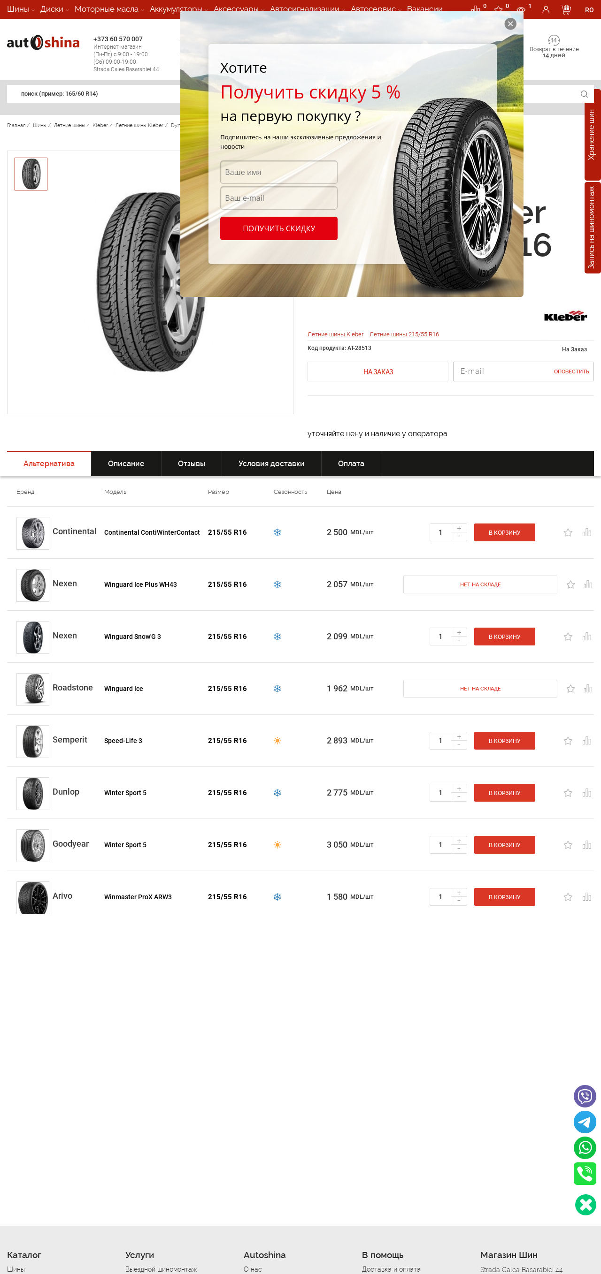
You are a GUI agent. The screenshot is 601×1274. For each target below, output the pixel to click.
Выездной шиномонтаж (161, 1269)
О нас (253, 1269)
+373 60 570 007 (134, 54)
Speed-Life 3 (123, 740)
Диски (51, 9)
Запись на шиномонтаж (591, 228)
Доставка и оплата (391, 1269)
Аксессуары (236, 9)
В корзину (505, 533)
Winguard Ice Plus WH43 (140, 584)
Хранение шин (591, 135)
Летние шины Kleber (336, 334)
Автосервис (373, 9)
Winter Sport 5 (125, 792)
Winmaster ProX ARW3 (138, 897)
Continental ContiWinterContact (152, 532)
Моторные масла (107, 9)
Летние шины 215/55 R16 (404, 334)
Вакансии (425, 9)
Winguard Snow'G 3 (132, 636)
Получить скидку (279, 228)
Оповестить (571, 372)
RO (589, 10)
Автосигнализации (304, 9)
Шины (18, 9)
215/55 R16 (227, 532)
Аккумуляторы (176, 9)
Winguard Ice (123, 688)
